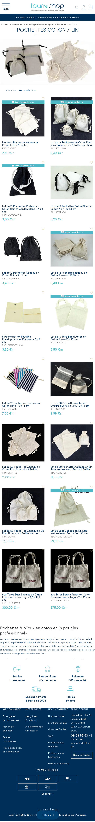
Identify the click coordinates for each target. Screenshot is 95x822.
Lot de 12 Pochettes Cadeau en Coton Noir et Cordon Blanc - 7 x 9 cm (22, 209)
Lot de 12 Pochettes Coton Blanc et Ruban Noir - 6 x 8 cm (71, 208)
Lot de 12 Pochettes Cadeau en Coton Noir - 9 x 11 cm (20, 274)
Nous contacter (81, 756)
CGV (50, 737)
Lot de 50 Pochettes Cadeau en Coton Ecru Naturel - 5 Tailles (21, 468)
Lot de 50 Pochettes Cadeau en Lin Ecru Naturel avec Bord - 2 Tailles (71, 468)
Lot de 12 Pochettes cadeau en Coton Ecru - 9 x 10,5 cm (69, 274)
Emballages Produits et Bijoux (39, 24)
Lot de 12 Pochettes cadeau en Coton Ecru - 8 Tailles (20, 144)
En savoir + (47, 794)
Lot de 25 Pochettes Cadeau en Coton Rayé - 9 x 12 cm (21, 404)
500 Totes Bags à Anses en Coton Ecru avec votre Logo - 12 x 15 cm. (71, 596)
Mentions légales (57, 724)
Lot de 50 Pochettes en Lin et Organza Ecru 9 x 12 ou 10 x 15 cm (70, 404)
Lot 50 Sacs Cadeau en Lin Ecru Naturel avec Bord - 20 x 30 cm (69, 532)
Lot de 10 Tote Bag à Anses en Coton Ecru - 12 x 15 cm (68, 338)
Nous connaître (56, 717)
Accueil (4, 24)
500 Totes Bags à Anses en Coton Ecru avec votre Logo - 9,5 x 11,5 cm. (22, 597)
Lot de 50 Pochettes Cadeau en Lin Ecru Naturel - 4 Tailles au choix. (23, 532)
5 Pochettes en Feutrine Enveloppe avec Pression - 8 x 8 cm (21, 340)
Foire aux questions (58, 764)
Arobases (80, 816)
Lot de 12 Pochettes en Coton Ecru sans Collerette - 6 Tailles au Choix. (72, 144)
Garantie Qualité (57, 730)
